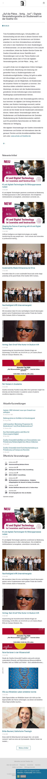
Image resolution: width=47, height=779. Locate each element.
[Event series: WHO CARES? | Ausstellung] (17, 473)
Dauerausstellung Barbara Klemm (19, 464)
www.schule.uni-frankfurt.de (21, 136)
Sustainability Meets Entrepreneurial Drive (18, 268)
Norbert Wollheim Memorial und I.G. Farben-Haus (23, 487)
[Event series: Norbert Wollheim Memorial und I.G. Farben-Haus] (17, 485)
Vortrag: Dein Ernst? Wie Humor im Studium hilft (20, 344)
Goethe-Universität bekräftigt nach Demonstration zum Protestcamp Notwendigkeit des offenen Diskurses (21, 441)
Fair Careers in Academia (12, 384)
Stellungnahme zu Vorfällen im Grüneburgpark (19, 418)
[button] (24, 748)
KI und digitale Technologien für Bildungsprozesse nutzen (21, 185)
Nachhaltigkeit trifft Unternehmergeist (16, 305)
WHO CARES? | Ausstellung (17, 475)
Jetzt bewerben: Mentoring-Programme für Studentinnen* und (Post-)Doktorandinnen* (18, 425)
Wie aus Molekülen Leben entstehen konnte (19, 692)
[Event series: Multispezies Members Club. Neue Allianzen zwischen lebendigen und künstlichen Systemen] (17, 467)
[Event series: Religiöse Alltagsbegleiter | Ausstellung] (16, 478)
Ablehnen (23, 776)
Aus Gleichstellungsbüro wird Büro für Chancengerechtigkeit (16, 433)
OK (18, 776)
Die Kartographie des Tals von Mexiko (20, 492)
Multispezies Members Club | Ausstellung (21, 469)
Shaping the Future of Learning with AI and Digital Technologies (21, 227)
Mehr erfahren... (37, 772)
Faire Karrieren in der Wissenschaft (16, 652)
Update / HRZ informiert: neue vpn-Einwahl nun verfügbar (19, 411)
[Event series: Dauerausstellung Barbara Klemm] (16, 462)
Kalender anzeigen (8, 496)
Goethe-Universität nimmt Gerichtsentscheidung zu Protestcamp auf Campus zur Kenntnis (20, 449)
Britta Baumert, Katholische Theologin (17, 731)
